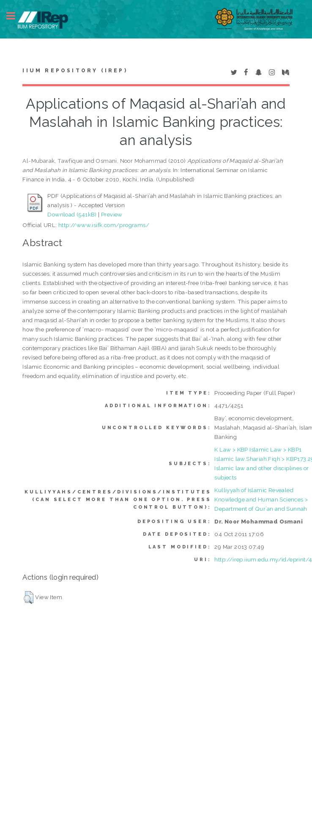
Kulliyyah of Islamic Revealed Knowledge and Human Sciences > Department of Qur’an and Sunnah (261, 499)
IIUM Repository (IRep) (74, 71)
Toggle (15, 16)
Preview (112, 214)
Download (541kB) (71, 214)
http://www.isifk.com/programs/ (103, 225)
